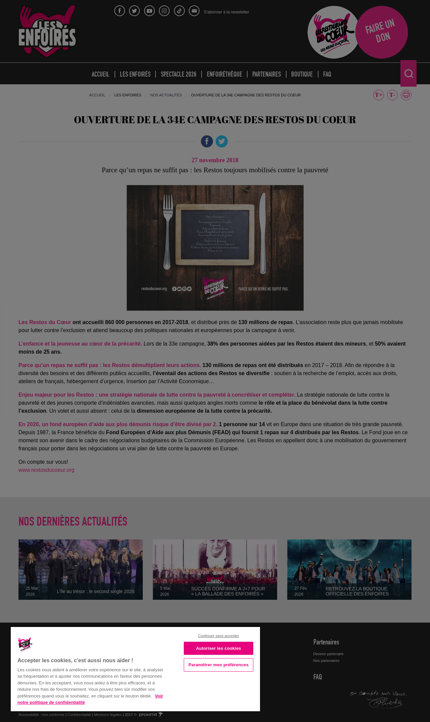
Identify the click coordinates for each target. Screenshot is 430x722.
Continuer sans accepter (218, 636)
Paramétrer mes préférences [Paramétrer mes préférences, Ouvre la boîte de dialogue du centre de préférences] (218, 664)
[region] (135, 668)
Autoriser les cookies (218, 648)
